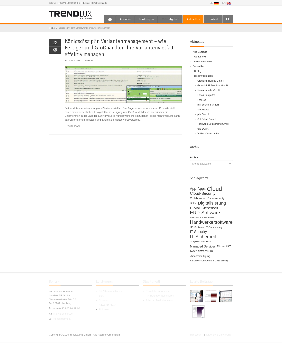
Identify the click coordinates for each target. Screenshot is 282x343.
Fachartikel (89, 60)
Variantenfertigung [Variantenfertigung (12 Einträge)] (200, 256)
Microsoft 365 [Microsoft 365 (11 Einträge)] (224, 246)
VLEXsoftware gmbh (208, 133)
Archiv (194, 157)
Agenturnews (199, 56)
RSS (224, 10)
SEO (101, 295)
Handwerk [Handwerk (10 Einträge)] (209, 217)
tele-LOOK (203, 128)
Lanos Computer (206, 95)
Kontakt (213, 19)
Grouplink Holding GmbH (210, 80)
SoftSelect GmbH (206, 119)
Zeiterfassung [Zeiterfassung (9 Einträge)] (221, 260)
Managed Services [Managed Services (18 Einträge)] (203, 246)
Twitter (211, 10)
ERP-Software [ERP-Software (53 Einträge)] (205, 213)
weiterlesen (74, 126)
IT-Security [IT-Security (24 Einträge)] (198, 232)
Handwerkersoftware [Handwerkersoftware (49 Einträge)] (211, 222)
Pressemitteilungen (203, 76)
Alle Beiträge (200, 52)
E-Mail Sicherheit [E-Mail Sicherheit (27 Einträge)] (204, 208)
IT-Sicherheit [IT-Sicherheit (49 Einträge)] (203, 237)
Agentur (125, 19)
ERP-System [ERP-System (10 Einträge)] (196, 217)
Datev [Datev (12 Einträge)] (193, 203)
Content (103, 300)
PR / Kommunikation (110, 291)
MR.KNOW (203, 109)
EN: (226, 3)
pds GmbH (203, 114)
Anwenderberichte (202, 61)
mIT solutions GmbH (208, 104)
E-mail (230, 10)
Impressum (196, 334)
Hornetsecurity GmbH (208, 90)
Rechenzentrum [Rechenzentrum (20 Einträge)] (201, 251)
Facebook (205, 10)
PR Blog (197, 71)
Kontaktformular (62, 318)
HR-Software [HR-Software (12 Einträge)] (197, 227)
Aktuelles (193, 19)
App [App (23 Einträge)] (193, 189)
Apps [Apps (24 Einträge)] (202, 189)
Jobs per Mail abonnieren (160, 300)
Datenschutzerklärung (218, 334)
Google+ (218, 10)
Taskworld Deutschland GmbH (213, 124)
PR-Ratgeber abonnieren (160, 295)
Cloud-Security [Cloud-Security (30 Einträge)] (202, 194)
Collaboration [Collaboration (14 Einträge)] (198, 198)
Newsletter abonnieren (158, 291)
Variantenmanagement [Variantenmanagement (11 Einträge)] (202, 260)
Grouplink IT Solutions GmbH (212, 85)
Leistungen (146, 19)
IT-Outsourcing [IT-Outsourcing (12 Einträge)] (214, 227)
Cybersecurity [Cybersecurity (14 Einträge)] (216, 198)
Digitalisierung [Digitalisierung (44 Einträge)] (212, 203)
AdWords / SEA (107, 304)
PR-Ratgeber (170, 19)
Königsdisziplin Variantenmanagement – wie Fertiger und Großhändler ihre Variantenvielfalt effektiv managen (119, 48)
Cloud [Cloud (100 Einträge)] (214, 189)
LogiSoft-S (202, 100)
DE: (214, 3)
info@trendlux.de (63, 313)
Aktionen (104, 309)
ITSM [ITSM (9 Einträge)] (208, 241)
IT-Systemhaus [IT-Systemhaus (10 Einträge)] (197, 241)
